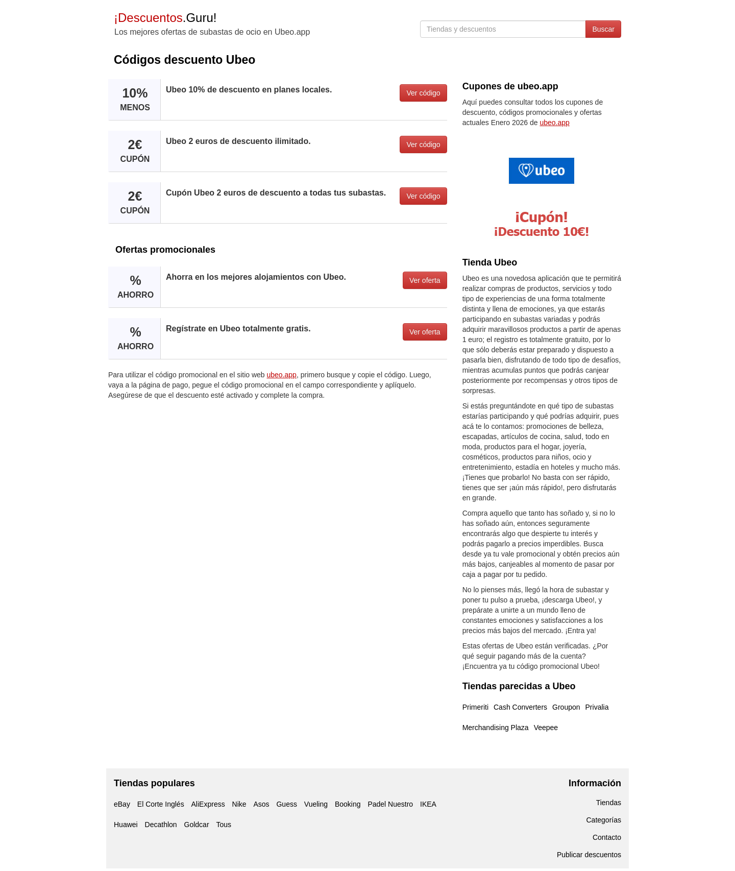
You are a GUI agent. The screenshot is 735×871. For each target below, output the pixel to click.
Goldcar (196, 824)
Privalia (597, 707)
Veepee (546, 727)
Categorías (603, 820)
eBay (122, 804)
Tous (223, 824)
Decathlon (161, 824)
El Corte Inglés (160, 804)
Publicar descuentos (589, 855)
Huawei (126, 824)
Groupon (566, 707)
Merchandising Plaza (495, 727)
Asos (261, 804)
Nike (239, 804)
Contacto (607, 837)
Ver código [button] (423, 93)
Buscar (603, 29)
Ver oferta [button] (424, 280)
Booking (348, 804)
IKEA (428, 804)
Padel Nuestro (390, 804)
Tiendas (608, 803)
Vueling (316, 804)
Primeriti (475, 707)
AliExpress (208, 804)
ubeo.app (282, 375)
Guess (286, 804)
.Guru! (165, 18)
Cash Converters (520, 707)
